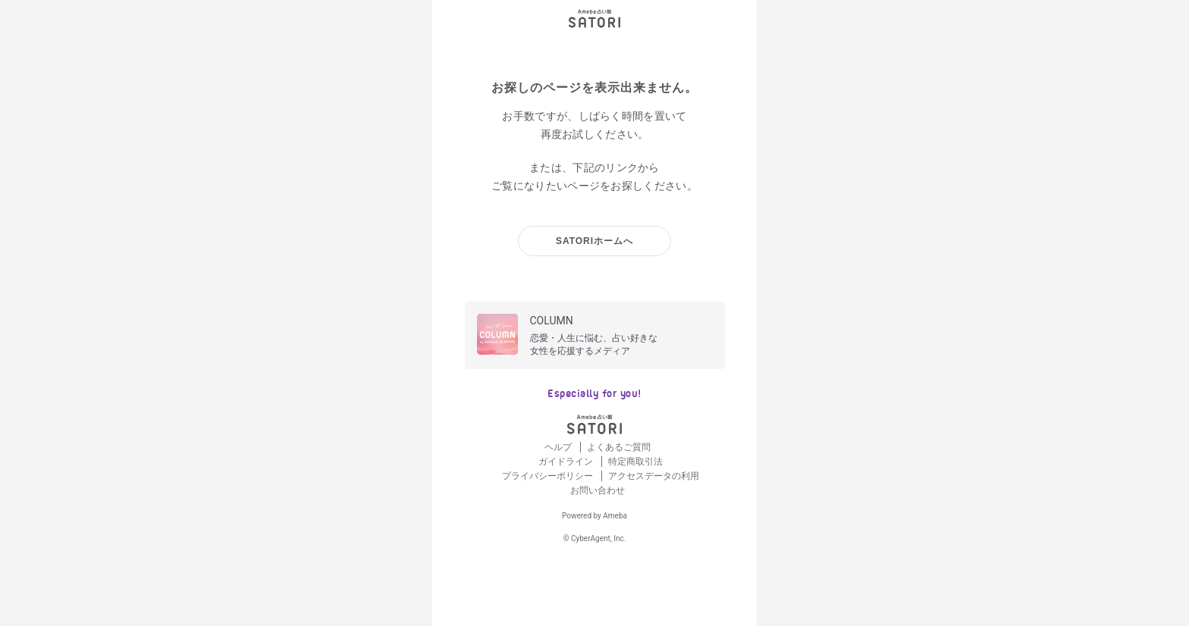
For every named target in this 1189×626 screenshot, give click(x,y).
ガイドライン (566, 461)
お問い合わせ (597, 490)
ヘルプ (559, 447)
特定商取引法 (635, 461)
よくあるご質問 (619, 447)
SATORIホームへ (594, 241)
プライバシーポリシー (548, 476)
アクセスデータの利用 (653, 476)
